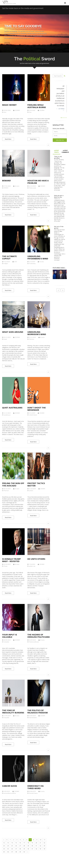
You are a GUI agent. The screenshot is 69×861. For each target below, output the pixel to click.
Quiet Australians (12, 407)
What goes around (12, 332)
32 (40, 846)
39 (24, 849)
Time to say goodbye (58, 157)
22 (44, 843)
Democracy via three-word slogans (35, 788)
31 (36, 846)
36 (12, 849)
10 (40, 840)
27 (20, 846)
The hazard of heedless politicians (38, 635)
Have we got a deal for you (58, 196)
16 (20, 843)
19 (32, 843)
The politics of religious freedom (37, 711)
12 (4, 843)
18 (28, 843)
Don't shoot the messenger (36, 408)
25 (12, 846)
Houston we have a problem (38, 181)
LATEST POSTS (56, 151)
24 (8, 846)
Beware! (6, 180)
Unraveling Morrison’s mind (36, 333)
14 (12, 843)
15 (16, 843)
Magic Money (9, 104)
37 (16, 849)
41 (32, 849)
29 (28, 846)
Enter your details (58, 128)
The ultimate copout (9, 257)
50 (24, 852)
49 (20, 852)
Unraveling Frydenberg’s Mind (37, 257)
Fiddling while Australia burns (36, 105)
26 (16, 846)
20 (36, 843)
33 (44, 846)
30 (32, 846)
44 (44, 849)
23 (4, 846)
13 (8, 843)
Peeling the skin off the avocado (13, 484)
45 (4, 852)
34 (4, 849)
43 (40, 849)
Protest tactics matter (36, 484)
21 (40, 843)
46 (8, 852)
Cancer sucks (9, 786)
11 (44, 840)
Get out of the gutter (58, 227)
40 (28, 849)
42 (36, 849)
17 (24, 843)
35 (8, 849)
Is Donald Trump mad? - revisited (11, 560)
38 (20, 849)
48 (16, 852)
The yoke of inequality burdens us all (13, 712)
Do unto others (36, 559)
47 (12, 852)
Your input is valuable (9, 635)
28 (24, 846)
